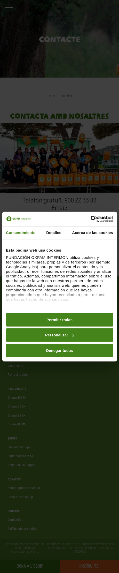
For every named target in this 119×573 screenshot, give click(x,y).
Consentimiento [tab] (21, 232)
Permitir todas (59, 319)
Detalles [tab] (53, 232)
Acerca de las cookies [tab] (92, 232)
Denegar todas (59, 350)
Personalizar (59, 335)
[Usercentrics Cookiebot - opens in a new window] (90, 219)
